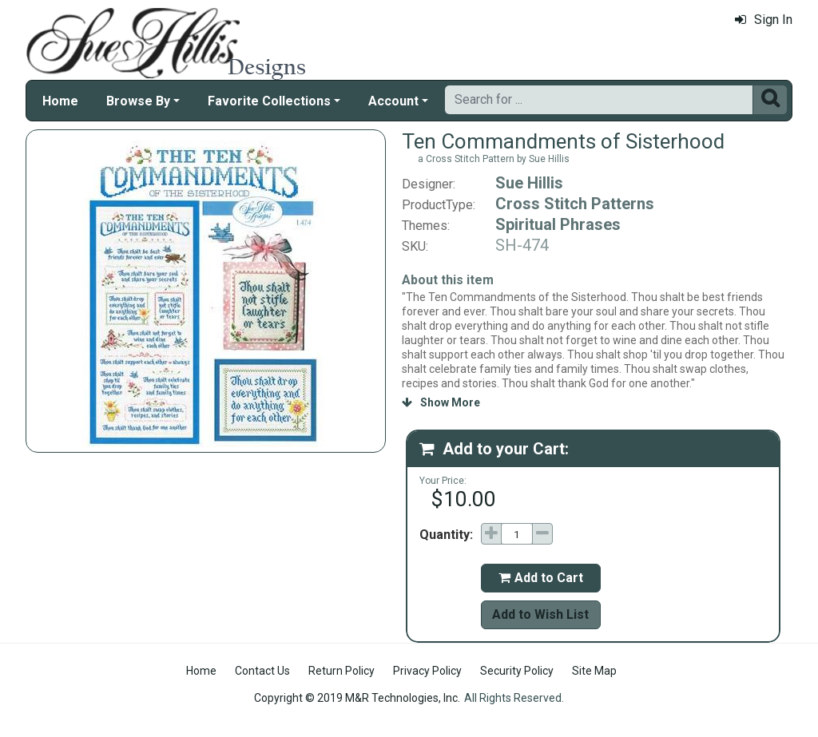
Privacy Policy (427, 670)
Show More (441, 402)
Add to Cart (540, 577)
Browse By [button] (138, 101)
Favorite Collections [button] (269, 101)
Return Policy (341, 670)
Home (60, 101)
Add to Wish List (540, 614)
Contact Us (262, 670)
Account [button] (393, 101)
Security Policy (517, 670)
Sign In (763, 19)
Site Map (594, 670)
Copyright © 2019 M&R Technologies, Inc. (357, 697)
